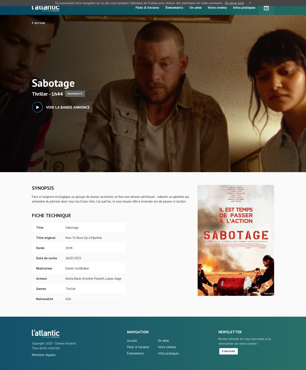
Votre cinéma (217, 8)
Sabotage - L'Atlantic (46, 333)
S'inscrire (228, 351)
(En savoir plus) (234, 3)
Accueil (132, 341)
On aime (195, 8)
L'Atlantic (46, 7)
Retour (38, 23)
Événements (174, 8)
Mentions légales (44, 355)
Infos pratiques (244, 8)
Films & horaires (147, 8)
